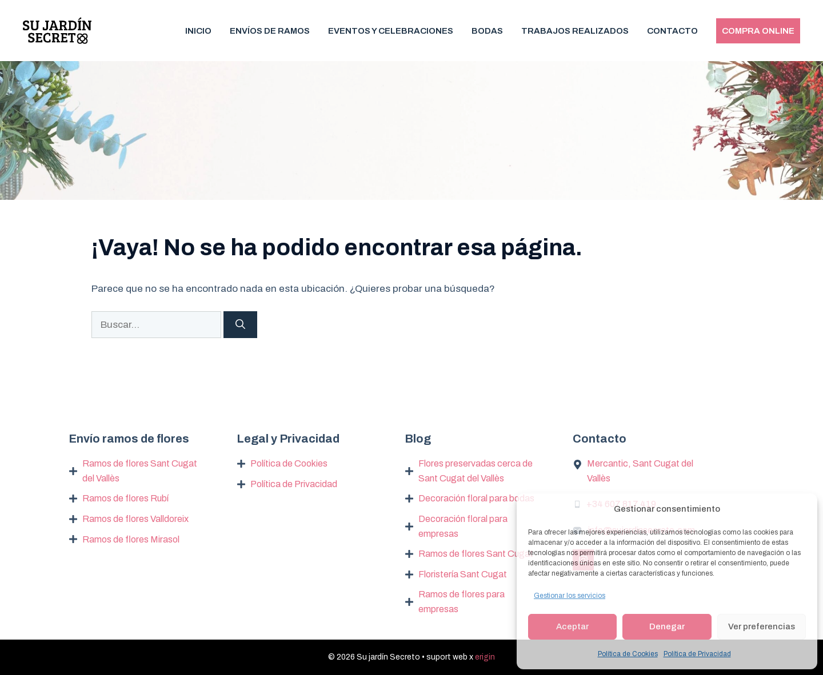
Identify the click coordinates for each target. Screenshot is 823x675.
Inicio (198, 30)
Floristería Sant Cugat (462, 574)
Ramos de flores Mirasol (130, 539)
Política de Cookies (628, 654)
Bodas (487, 30)
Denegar (667, 626)
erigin (485, 657)
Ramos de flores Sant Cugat (475, 554)
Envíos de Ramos (270, 30)
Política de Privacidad (697, 654)
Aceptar (572, 626)
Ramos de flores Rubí (125, 498)
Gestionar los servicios (569, 596)
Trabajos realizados (575, 30)
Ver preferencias (761, 626)
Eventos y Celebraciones (390, 30)
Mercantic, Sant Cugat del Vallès (640, 471)
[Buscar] (240, 325)
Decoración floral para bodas (476, 498)
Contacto (672, 30)
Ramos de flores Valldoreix (135, 519)
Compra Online (758, 30)
